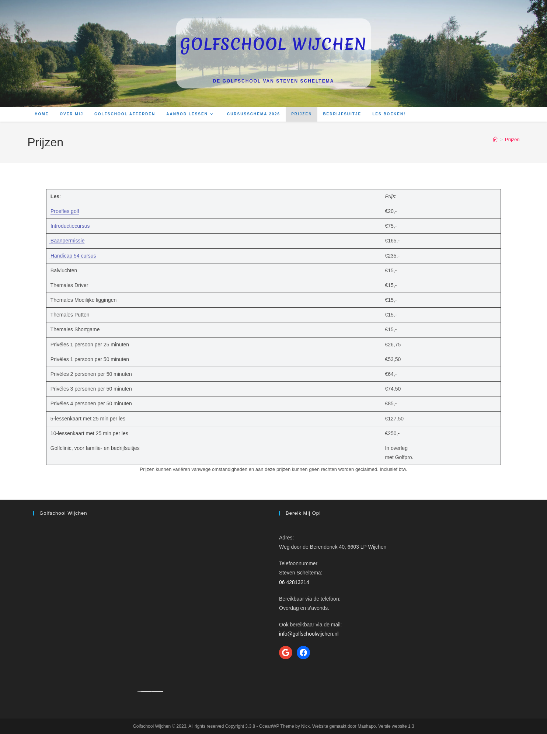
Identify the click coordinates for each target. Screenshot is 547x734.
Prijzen (512, 139)
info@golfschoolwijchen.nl (308, 634)
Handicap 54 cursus (73, 256)
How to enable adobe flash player (157, 691)
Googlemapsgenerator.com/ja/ (146, 691)
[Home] (495, 139)
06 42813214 (294, 582)
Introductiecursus (70, 226)
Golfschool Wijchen (273, 44)
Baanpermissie (67, 241)
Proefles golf (64, 211)
